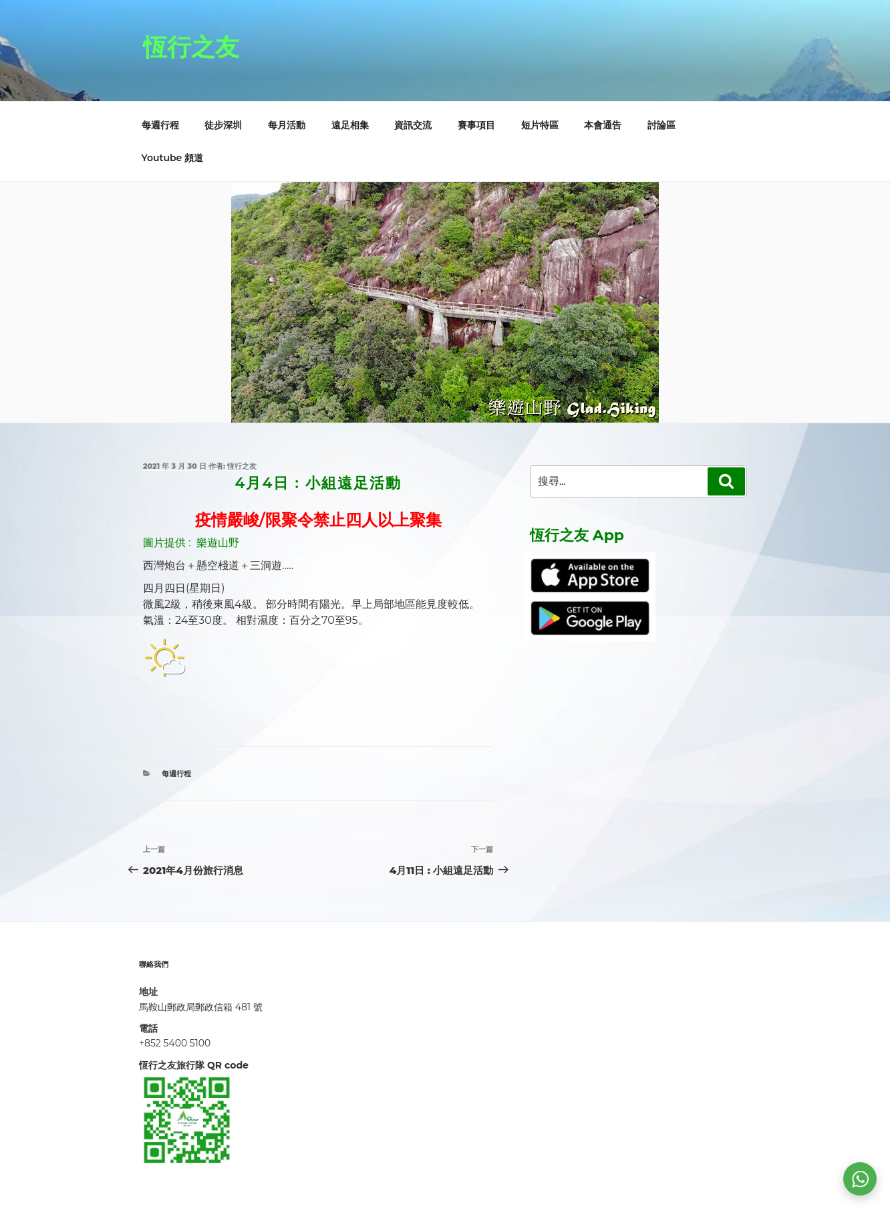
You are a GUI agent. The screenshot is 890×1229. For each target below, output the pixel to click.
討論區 (661, 125)
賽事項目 (476, 125)
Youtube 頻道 (173, 158)
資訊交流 (413, 125)
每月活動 (286, 125)
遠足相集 (350, 125)
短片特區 (540, 125)
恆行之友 (191, 47)
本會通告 (602, 125)
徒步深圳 (223, 125)
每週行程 (160, 125)
